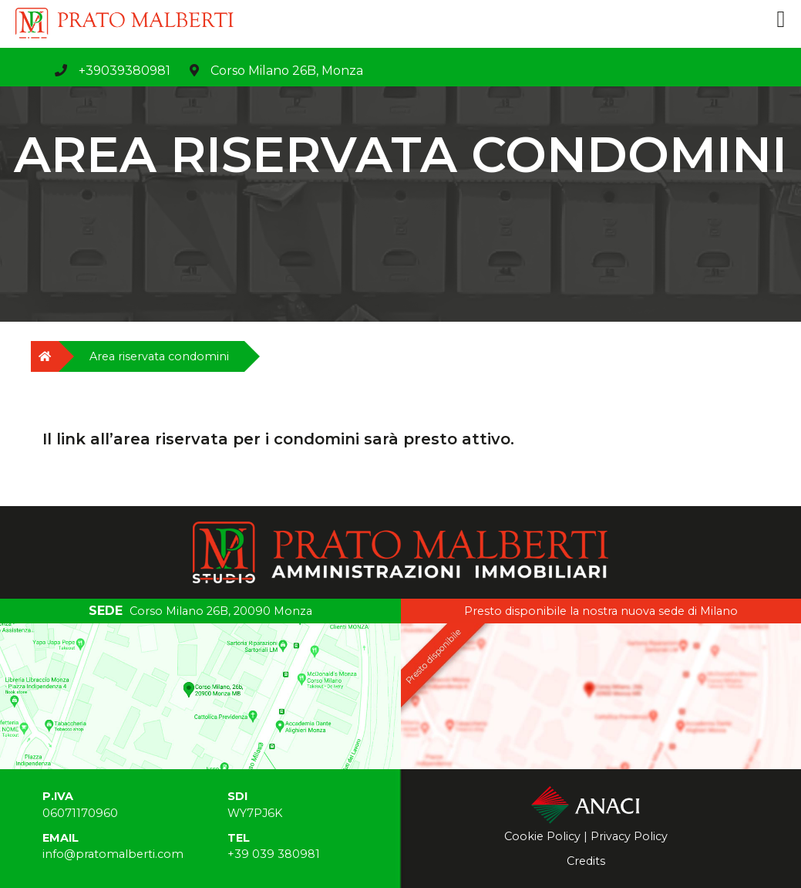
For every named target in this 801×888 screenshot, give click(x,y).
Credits (586, 861)
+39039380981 (124, 70)
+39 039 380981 (273, 854)
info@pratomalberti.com (112, 854)
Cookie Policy (542, 836)
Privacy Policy (629, 836)
